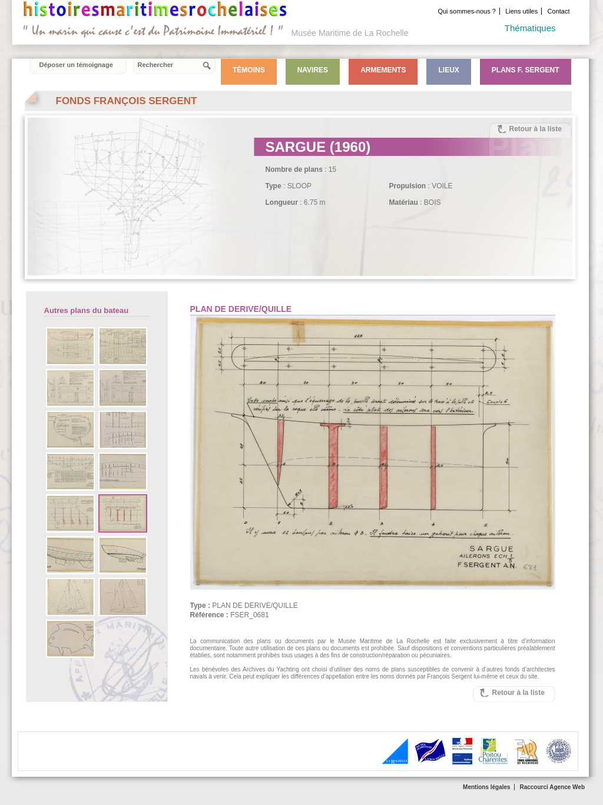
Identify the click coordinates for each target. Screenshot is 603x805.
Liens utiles (521, 11)
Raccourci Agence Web (552, 787)
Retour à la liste (535, 129)
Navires (312, 70)
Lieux (448, 70)
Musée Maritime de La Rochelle (350, 33)
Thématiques (530, 28)
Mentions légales (487, 787)
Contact (559, 11)
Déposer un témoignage (76, 64)
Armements (383, 70)
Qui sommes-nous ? (466, 11)
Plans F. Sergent (525, 70)
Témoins (249, 70)
